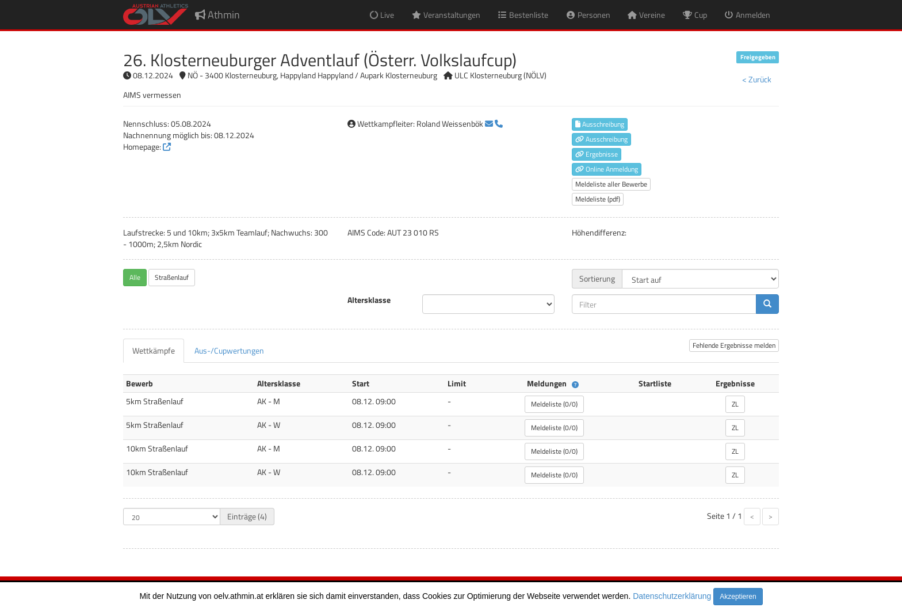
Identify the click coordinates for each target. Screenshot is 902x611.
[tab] (153, 351)
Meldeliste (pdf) (597, 198)
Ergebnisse (596, 154)
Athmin (217, 14)
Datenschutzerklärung (672, 596)
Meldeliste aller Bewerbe (611, 184)
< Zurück (756, 79)
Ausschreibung (599, 124)
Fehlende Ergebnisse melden (734, 345)
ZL (735, 404)
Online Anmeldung (606, 169)
